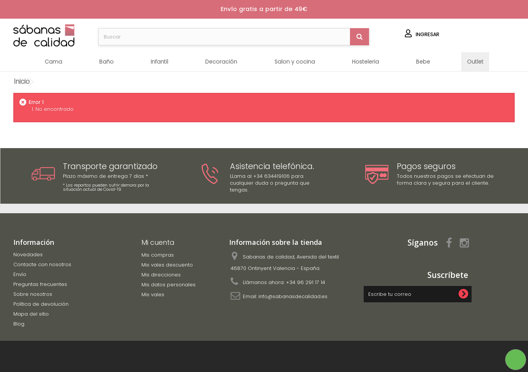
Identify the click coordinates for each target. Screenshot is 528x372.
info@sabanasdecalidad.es (292, 296)
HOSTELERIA (365, 61)
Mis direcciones (161, 274)
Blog (18, 323)
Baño (106, 61)
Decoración (221, 61)
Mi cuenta (158, 242)
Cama (53, 61)
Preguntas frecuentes (40, 284)
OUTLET (475, 61)
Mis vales (152, 294)
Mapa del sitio (31, 314)
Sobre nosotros (32, 294)
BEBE (423, 61)
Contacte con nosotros (42, 264)
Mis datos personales (168, 284)
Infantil (159, 61)
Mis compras (157, 255)
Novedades (28, 254)
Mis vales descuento (167, 264)
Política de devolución (41, 304)
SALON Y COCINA (294, 61)
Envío (19, 274)
